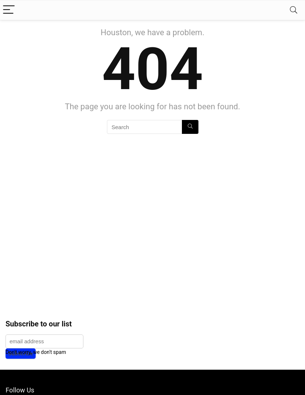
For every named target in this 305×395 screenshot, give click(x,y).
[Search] (293, 10)
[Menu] (9, 10)
